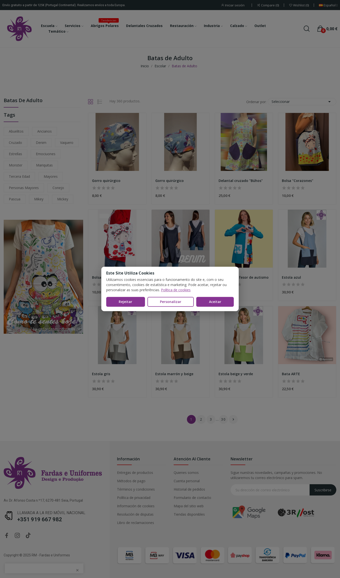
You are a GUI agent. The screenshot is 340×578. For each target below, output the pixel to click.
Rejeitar (125, 301)
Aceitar (215, 301)
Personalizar (170, 301)
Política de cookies (176, 290)
